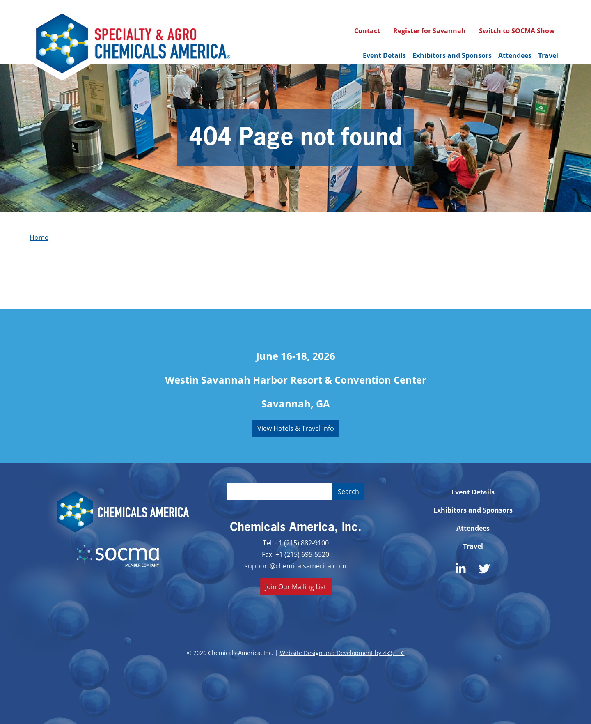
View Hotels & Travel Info (295, 428)
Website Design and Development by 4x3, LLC (342, 653)
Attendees (514, 55)
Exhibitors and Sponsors (452, 55)
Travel (548, 55)
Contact (367, 30)
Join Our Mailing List (295, 586)
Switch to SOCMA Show (517, 30)
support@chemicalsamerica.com (295, 565)
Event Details (384, 55)
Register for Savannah (429, 30)
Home (39, 237)
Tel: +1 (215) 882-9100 (296, 542)
